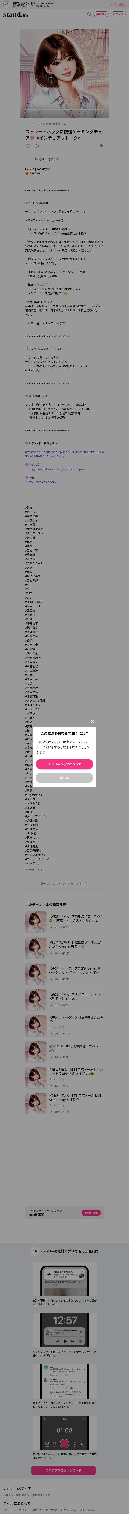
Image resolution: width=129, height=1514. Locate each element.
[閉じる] (92, 721)
